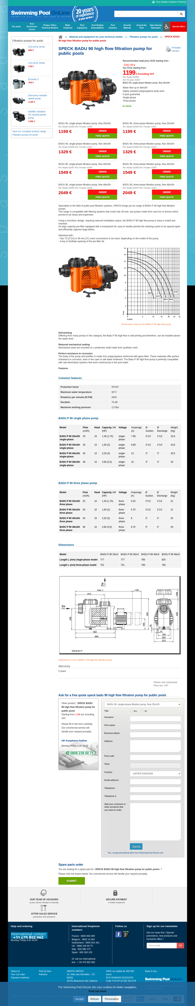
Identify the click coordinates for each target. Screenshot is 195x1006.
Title (106, 711)
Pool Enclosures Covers (32, 26)
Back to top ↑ (151, 971)
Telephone (109, 788)
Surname (109, 717)
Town (106, 764)
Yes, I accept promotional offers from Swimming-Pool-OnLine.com (135, 853)
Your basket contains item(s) (169, 2)
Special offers (178, 26)
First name (109, 725)
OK (180, 945)
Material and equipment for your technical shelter (96, 37)
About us (15, 971)
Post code (109, 756)
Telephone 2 (110, 796)
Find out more (97, 991)
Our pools (16, 26)
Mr (146, 711)
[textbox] (155, 757)
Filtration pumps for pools (143, 37)
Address (108, 741)
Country (108, 772)
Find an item (45, 971)
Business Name (112, 733)
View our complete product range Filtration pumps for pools (29, 133)
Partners (43, 974)
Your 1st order (18, 974)
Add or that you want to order (115, 807)
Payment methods (20, 977)
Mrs (135, 711)
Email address (111, 780)
